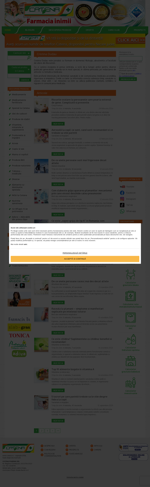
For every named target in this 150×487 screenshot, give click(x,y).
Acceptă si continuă (75, 259)
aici (25, 244)
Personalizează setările (75, 253)
